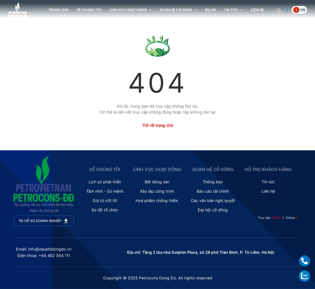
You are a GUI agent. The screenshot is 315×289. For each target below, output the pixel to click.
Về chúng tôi (88, 10)
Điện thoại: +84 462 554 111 (43, 255)
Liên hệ (257, 10)
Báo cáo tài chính (213, 191)
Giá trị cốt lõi (105, 200)
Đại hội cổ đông (213, 209)
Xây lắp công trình (157, 191)
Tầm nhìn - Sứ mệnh (104, 191)
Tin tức (268, 181)
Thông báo (213, 181)
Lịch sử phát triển (105, 181)
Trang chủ (58, 10)
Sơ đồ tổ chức (105, 209)
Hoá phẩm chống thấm (157, 200)
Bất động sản (157, 181)
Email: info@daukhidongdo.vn (43, 249)
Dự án (210, 10)
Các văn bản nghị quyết (213, 200)
